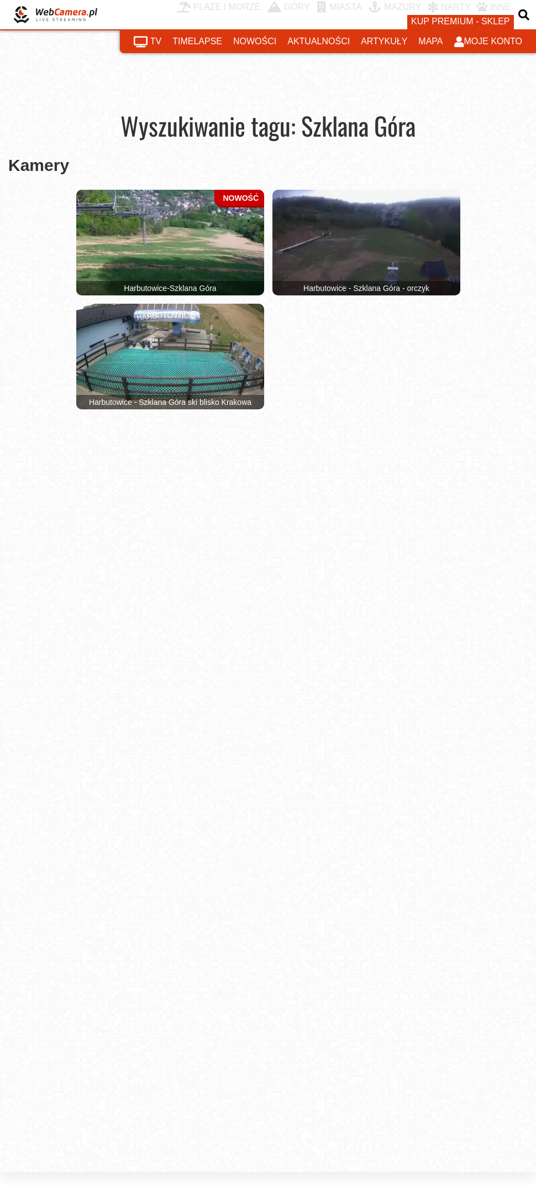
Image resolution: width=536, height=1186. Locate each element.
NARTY (449, 7)
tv (147, 42)
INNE (493, 7)
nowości (254, 41)
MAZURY (395, 7)
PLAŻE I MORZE (219, 7)
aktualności (318, 41)
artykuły (384, 41)
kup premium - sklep (460, 21)
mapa (430, 41)
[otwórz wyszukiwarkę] (525, 14)
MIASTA (339, 7)
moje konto (488, 42)
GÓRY (288, 7)
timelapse (197, 41)
